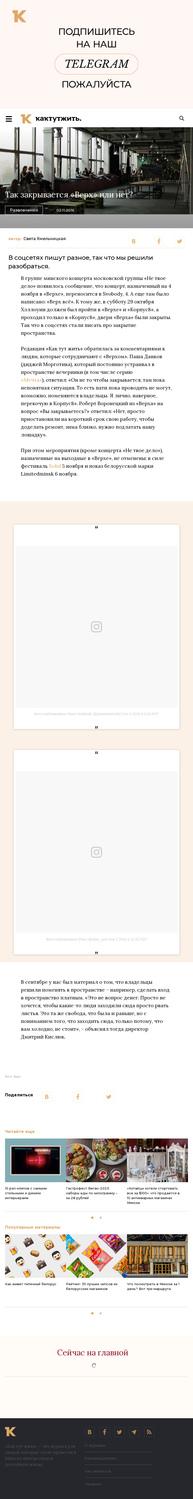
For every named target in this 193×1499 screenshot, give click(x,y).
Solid (55, 467)
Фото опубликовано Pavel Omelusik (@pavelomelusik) (77, 715)
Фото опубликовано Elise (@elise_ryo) (76, 941)
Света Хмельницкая (44, 240)
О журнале (95, 1445)
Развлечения (24, 211)
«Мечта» (31, 381)
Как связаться (98, 1471)
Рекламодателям (100, 1458)
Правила (93, 1484)
